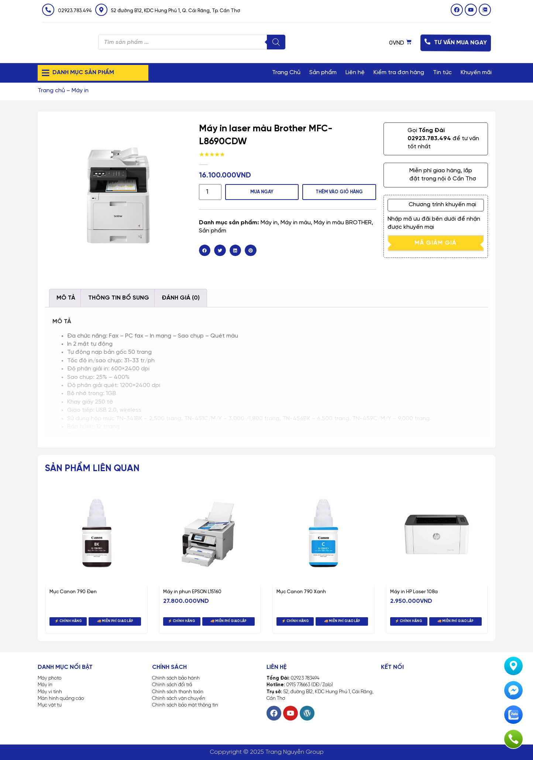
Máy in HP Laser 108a (414, 592)
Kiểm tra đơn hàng (399, 72)
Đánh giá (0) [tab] (181, 298)
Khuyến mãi (476, 72)
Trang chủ (51, 90)
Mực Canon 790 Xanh (301, 592)
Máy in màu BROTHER (343, 222)
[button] (205, 250)
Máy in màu (296, 222)
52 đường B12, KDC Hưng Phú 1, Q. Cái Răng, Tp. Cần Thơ (175, 10)
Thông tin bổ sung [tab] (118, 298)
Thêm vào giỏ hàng (338, 191)
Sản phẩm (323, 72)
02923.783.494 (75, 10)
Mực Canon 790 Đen (73, 592)
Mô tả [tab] (65, 298)
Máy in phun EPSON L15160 (192, 592)
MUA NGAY (259, 191)
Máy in (80, 90)
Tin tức (442, 72)
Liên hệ (355, 72)
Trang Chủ (286, 72)
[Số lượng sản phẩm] (208, 191)
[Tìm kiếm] (276, 42)
